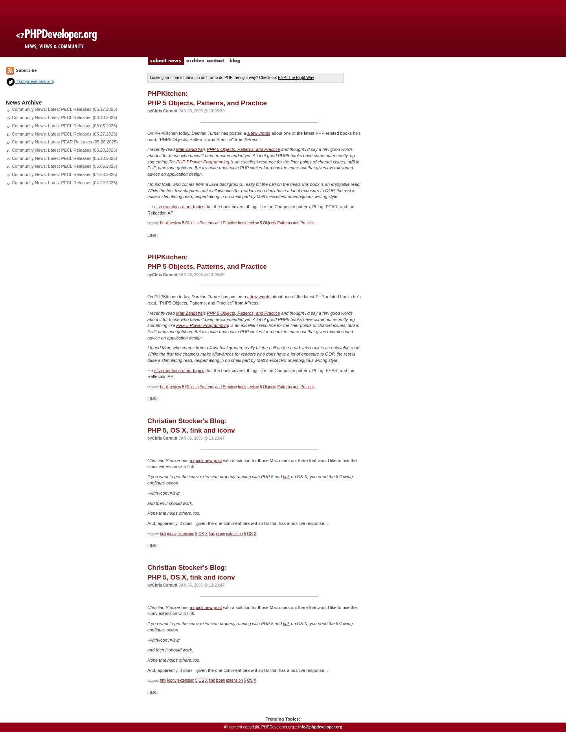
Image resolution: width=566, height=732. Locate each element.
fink (286, 476)
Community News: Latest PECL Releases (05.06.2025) (64, 166)
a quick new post (206, 460)
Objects (191, 223)
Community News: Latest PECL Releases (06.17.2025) (64, 109)
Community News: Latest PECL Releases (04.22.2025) (64, 182)
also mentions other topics (179, 206)
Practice (230, 223)
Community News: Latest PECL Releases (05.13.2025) (64, 158)
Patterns (207, 223)
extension (185, 534)
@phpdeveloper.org (30, 81)
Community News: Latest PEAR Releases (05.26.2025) (65, 141)
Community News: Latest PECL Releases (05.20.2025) (64, 150)
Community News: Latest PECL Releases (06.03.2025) (64, 125)
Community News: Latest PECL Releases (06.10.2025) (64, 117)
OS (201, 534)
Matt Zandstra (189, 149)
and (218, 223)
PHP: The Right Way (296, 77)
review (175, 223)
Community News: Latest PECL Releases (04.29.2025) (64, 174)
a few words (258, 133)
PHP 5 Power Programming (202, 162)
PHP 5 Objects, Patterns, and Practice (243, 149)
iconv (171, 534)
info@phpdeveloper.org (320, 727)
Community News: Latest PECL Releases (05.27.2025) (64, 134)
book (164, 223)
